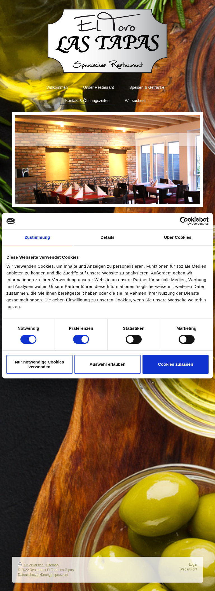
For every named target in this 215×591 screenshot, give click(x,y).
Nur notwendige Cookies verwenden (39, 364)
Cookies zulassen (175, 364)
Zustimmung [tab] (37, 237)
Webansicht (188, 569)
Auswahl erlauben (107, 364)
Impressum (60, 575)
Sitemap (52, 565)
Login (193, 565)
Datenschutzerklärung (34, 575)
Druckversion (31, 565)
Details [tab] (107, 237)
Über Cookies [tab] (177, 237)
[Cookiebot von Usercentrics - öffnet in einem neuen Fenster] (184, 221)
